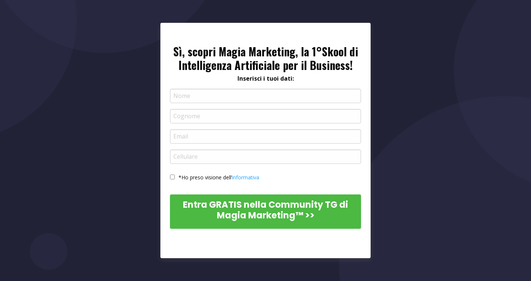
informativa (245, 177)
